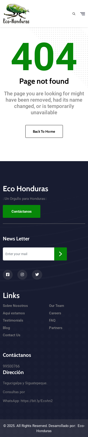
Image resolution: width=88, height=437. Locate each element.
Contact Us (11, 335)
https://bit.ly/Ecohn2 (37, 401)
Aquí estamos (14, 313)
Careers (55, 313)
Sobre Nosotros (15, 306)
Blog (6, 328)
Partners (55, 328)
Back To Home (44, 131)
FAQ (52, 320)
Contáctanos (21, 211)
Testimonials (13, 320)
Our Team (56, 306)
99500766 (11, 366)
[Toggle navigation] (82, 14)
